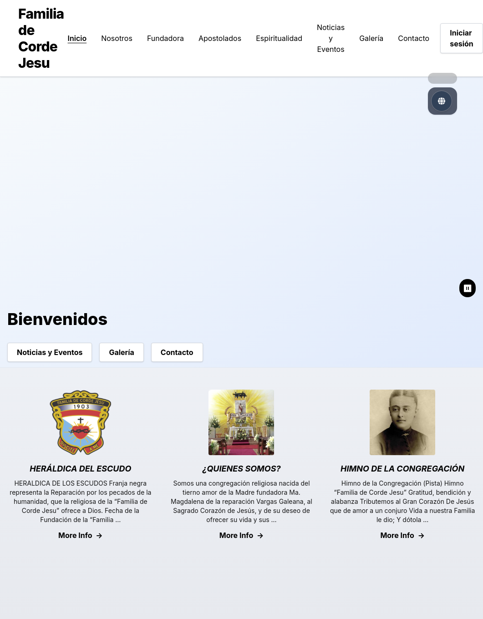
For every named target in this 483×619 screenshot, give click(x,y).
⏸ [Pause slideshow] (467, 288)
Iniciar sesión (461, 38)
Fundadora (165, 38)
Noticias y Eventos (331, 38)
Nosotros (116, 38)
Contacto (413, 38)
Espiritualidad (279, 38)
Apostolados (219, 38)
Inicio (77, 38)
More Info (80, 535)
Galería (371, 38)
